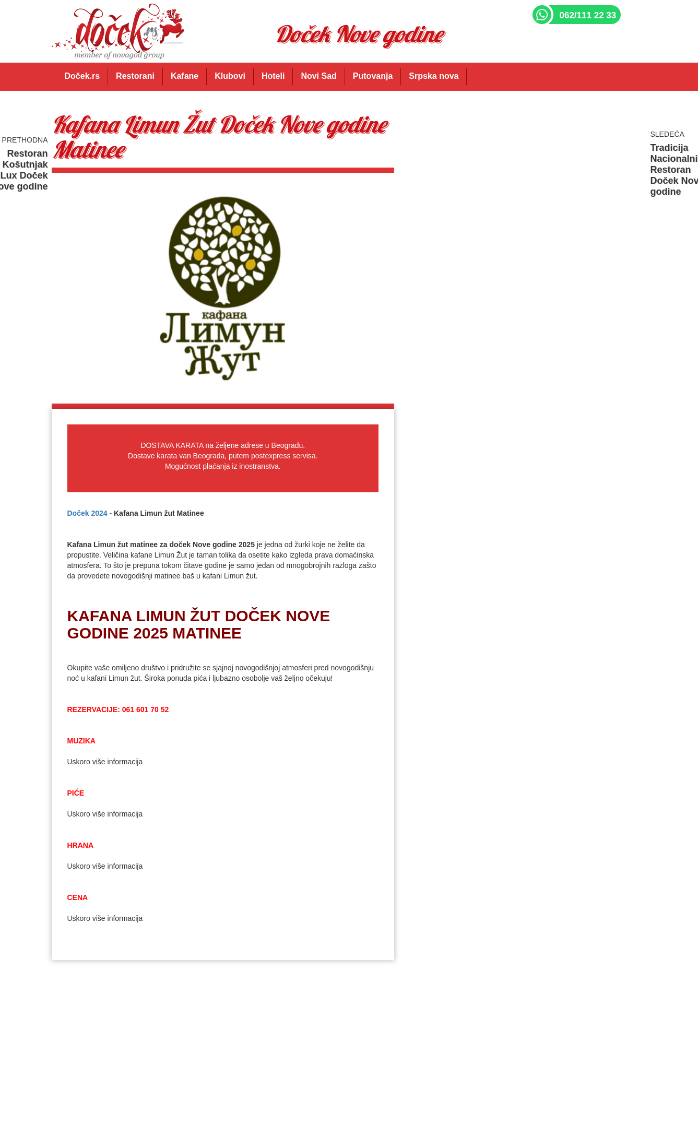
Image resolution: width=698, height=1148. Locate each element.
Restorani (135, 76)
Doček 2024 (87, 513)
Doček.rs (82, 76)
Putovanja (373, 76)
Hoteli (273, 76)
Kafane (184, 76)
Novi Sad (318, 76)
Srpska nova (433, 76)
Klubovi (230, 76)
